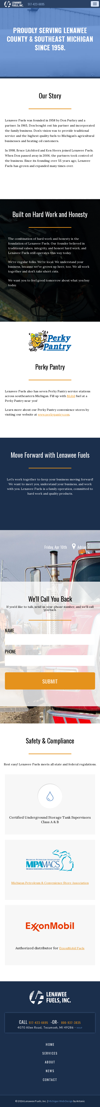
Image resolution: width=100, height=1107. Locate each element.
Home (50, 1044)
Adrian (82, 547)
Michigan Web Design (60, 1101)
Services (50, 1053)
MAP (79, 1027)
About (50, 1062)
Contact (50, 1080)
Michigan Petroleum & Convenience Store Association (50, 883)
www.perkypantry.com (53, 414)
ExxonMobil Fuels (71, 948)
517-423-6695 (36, 4)
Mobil (71, 396)
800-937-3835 (71, 1022)
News (50, 1071)
